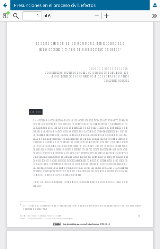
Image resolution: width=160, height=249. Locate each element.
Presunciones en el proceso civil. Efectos (55, 5)
